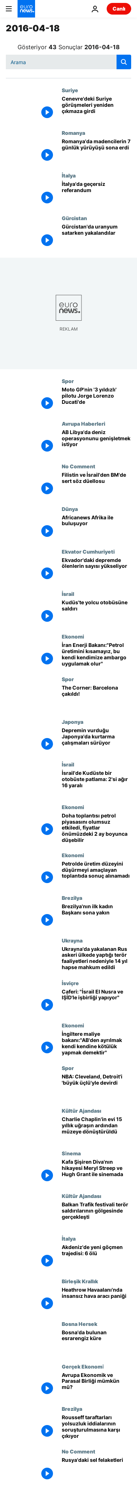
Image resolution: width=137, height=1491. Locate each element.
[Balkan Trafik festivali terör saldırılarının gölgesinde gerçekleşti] (96, 1214)
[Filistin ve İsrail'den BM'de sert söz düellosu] (96, 484)
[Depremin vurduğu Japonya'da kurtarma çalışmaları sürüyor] (96, 740)
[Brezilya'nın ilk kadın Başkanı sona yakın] (96, 916)
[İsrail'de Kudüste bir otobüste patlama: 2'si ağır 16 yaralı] (96, 782)
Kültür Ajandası (81, 1110)
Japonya (72, 722)
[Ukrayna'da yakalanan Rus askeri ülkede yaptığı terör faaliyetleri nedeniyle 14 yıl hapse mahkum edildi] (96, 958)
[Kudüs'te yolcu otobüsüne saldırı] (96, 612)
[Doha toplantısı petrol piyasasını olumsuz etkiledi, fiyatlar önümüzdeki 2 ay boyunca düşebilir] (96, 828)
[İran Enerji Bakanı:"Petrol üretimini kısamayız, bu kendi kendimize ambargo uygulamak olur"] (96, 654)
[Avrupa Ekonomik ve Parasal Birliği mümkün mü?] (96, 1384)
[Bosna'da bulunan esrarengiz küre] (96, 1342)
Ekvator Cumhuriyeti (88, 551)
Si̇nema (71, 1153)
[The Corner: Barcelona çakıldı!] (96, 697)
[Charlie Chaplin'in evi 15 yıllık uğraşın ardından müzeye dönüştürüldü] (96, 1128)
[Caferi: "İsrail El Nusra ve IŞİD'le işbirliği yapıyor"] (96, 1001)
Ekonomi (73, 636)
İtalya (69, 175)
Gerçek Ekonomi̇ (82, 1366)
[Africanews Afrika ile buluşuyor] (96, 527)
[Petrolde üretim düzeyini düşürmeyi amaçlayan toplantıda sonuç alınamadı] (96, 873)
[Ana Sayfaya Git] (26, 8)
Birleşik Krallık (80, 1281)
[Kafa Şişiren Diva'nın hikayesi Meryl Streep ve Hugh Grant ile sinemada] (96, 1171)
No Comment (78, 466)
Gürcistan (74, 218)
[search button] (124, 62)
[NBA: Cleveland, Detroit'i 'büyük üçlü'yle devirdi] (96, 1086)
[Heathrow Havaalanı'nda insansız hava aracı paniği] (96, 1299)
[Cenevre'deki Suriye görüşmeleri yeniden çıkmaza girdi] (96, 108)
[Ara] (68, 62)
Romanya (73, 133)
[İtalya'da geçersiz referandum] (96, 193)
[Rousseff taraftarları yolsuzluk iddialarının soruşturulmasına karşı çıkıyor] (96, 1427)
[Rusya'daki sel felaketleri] (96, 1469)
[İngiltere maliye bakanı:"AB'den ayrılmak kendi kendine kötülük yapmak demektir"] (96, 1043)
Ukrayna (72, 940)
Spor (68, 381)
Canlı (119, 8)
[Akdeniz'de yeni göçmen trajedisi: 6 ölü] (96, 1256)
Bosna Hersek (79, 1324)
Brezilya (72, 898)
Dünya (70, 509)
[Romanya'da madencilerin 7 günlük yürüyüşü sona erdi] (96, 151)
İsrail (68, 594)
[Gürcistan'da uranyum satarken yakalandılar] (96, 236)
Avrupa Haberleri (83, 423)
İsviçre (70, 983)
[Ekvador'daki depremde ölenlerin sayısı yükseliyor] (96, 569)
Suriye (70, 90)
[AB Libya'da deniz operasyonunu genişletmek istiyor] (96, 441)
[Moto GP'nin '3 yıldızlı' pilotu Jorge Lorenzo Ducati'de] (96, 399)
